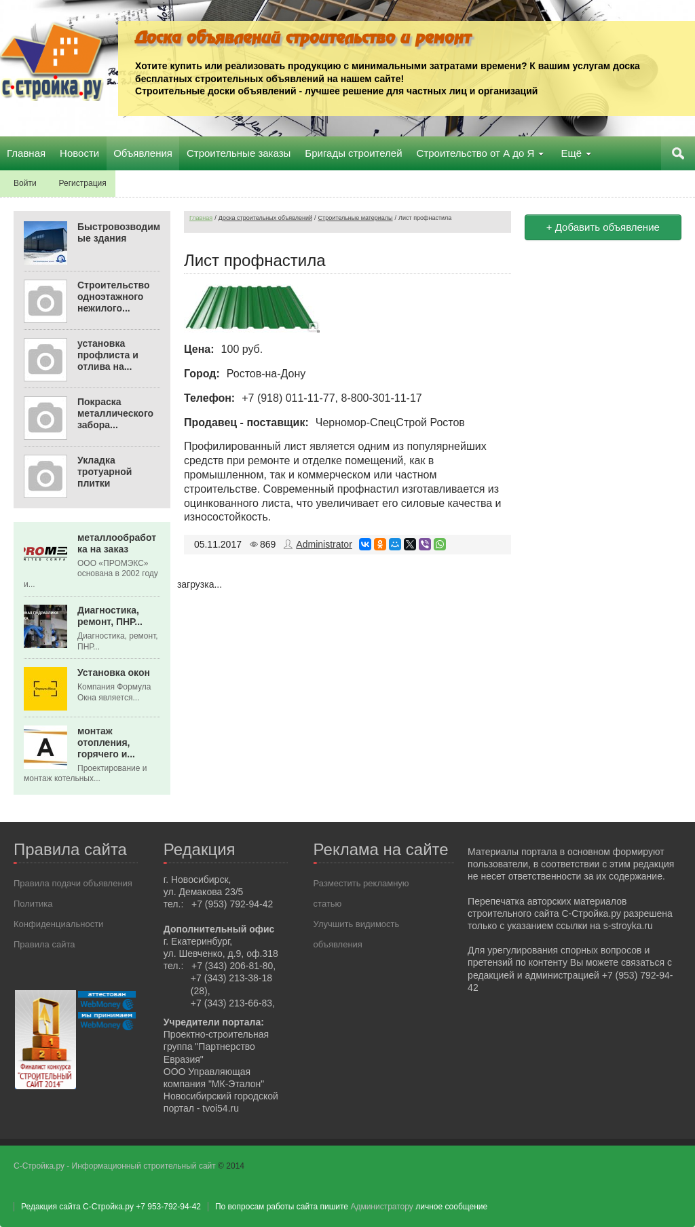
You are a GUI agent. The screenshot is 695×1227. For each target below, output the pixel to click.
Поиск (678, 153)
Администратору (381, 1206)
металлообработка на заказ (116, 543)
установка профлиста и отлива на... (107, 355)
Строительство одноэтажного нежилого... (113, 297)
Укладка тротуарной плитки (104, 472)
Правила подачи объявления (73, 883)
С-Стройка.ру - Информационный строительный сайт (116, 1166)
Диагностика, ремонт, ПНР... (110, 616)
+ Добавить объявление (603, 227)
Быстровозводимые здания (118, 232)
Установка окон (113, 672)
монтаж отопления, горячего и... (106, 742)
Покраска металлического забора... (115, 413)
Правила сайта (44, 944)
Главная (200, 217)
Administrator (324, 544)
